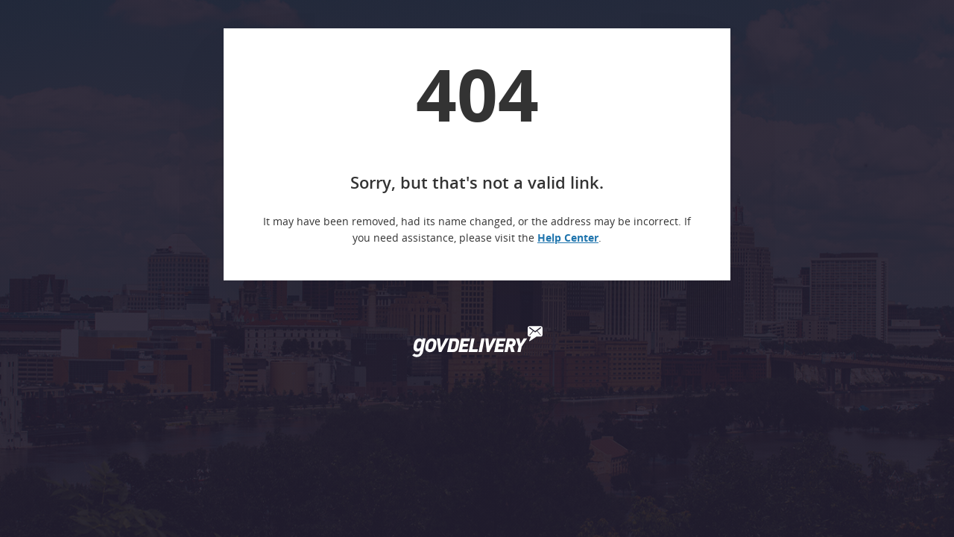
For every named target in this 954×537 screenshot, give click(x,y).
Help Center (567, 237)
